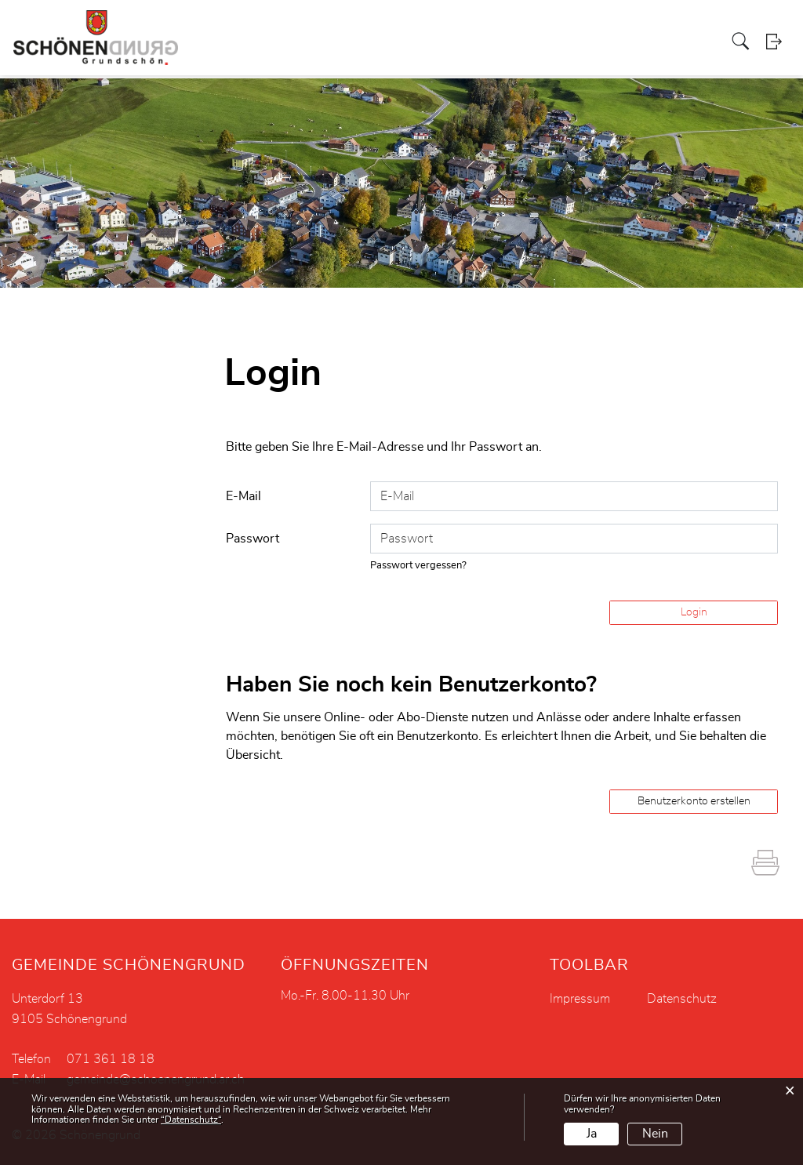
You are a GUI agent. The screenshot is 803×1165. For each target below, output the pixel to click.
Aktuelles (709, 26)
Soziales (394, 26)
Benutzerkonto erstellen (694, 801)
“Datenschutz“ (191, 1119)
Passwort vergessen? (418, 566)
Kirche (442, 26)
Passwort (252, 538)
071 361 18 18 (110, 1059)
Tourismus (599, 26)
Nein (655, 1133)
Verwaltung (283, 26)
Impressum (580, 999)
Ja (592, 1133)
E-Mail (243, 496)
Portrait (185, 26)
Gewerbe (491, 26)
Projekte (343, 26)
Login (778, 58)
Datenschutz (682, 999)
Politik (228, 26)
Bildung (656, 26)
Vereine (543, 26)
